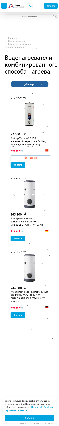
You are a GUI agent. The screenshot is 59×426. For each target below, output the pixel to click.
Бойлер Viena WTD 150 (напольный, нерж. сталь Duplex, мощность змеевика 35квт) (28, 141)
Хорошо (29, 417)
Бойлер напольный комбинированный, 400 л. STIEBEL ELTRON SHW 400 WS (27, 221)
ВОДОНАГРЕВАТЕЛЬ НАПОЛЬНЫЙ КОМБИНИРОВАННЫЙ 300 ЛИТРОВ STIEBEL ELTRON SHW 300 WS (29, 296)
